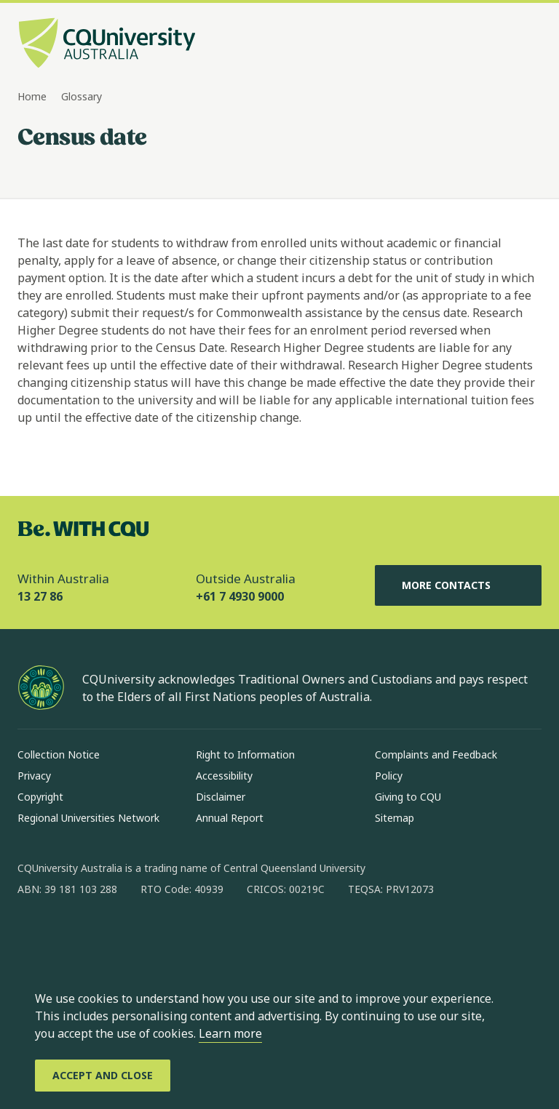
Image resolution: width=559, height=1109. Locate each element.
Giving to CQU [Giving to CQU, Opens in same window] (408, 797)
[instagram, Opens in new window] (71, 936)
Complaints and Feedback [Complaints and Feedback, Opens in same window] (436, 754)
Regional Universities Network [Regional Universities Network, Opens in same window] (88, 818)
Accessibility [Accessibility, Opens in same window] (224, 775)
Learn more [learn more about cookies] (230, 1033)
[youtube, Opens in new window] (185, 936)
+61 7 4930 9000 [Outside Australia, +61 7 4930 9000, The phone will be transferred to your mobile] (240, 596)
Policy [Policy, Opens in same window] (389, 775)
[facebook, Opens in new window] (33, 936)
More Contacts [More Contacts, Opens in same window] (458, 585)
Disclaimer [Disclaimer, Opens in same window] (220, 797)
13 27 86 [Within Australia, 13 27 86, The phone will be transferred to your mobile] (40, 596)
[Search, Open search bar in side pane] (502, 44)
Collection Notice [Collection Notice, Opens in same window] (58, 754)
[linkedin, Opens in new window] (109, 936)
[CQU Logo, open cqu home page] (107, 44)
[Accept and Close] (102, 1076)
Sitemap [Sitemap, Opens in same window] (394, 818)
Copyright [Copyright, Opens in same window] (40, 797)
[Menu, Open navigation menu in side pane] (528, 44)
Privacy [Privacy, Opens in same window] (34, 775)
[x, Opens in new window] (147, 936)
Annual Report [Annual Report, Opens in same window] (229, 818)
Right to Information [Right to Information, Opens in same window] (245, 754)
